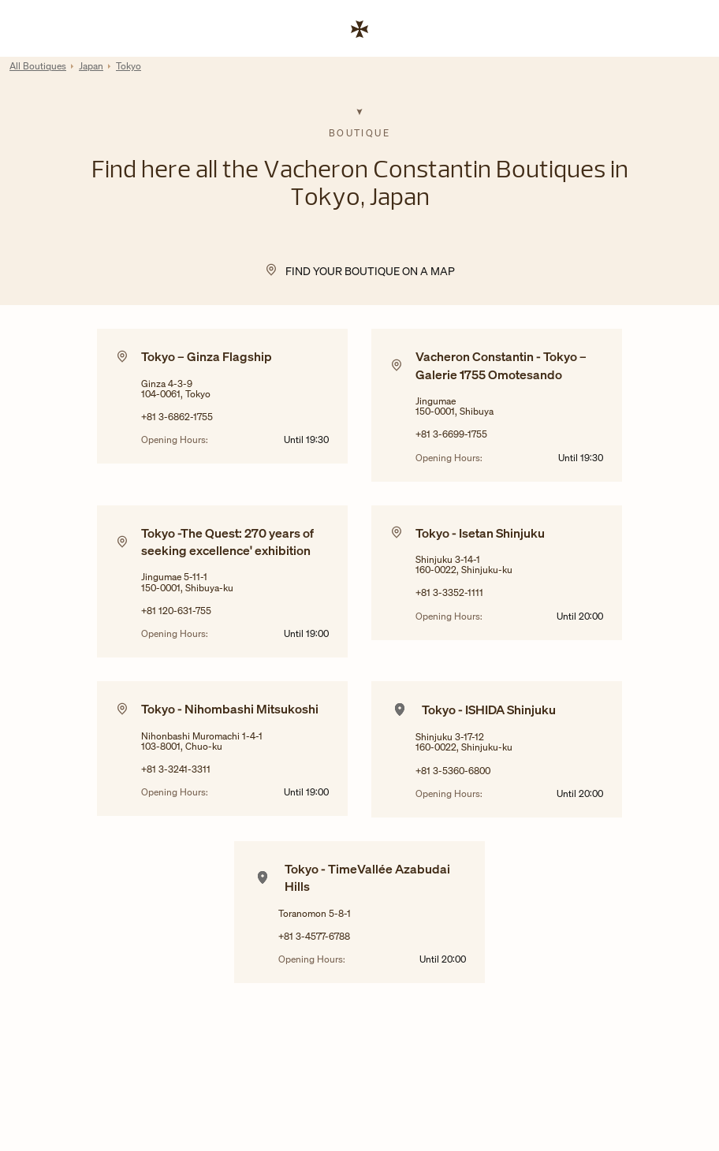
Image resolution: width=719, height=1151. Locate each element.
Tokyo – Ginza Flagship (206, 356)
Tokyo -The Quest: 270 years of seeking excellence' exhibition (227, 541)
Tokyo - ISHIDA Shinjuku (489, 709)
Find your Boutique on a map (370, 270)
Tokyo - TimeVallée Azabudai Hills (367, 877)
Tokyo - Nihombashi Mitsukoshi (230, 708)
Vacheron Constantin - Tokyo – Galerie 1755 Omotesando (501, 365)
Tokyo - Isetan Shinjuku (480, 533)
